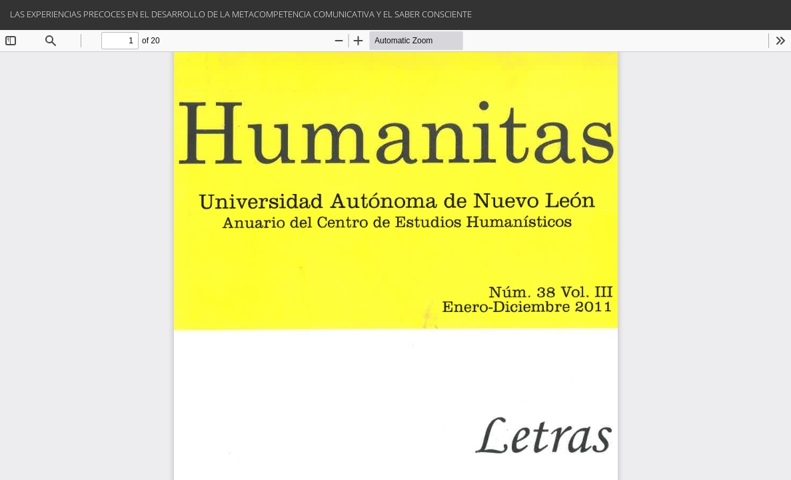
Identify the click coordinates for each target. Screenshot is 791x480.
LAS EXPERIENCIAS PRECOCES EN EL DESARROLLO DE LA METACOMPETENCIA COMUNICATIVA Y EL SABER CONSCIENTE (241, 14)
